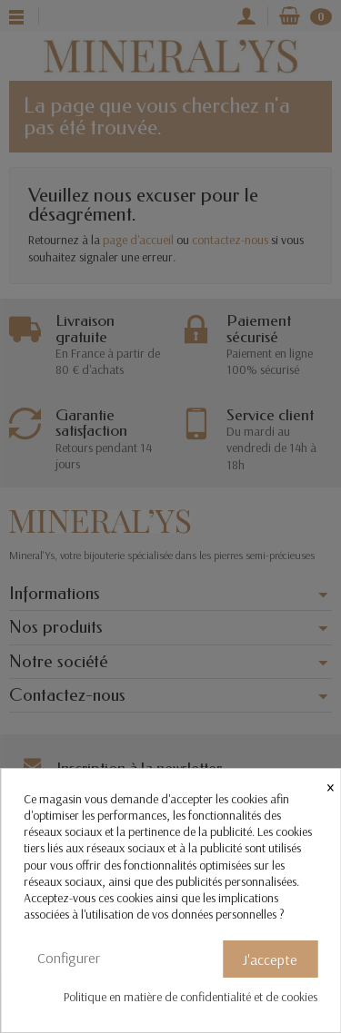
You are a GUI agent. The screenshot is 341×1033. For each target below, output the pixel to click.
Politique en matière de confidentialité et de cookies (190, 997)
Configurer (68, 958)
